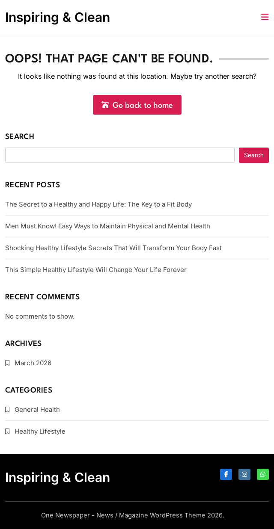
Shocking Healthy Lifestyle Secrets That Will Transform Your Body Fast (113, 248)
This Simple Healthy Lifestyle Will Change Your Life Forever (96, 270)
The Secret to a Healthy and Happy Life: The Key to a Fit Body (98, 204)
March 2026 (33, 363)
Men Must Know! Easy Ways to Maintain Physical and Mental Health (107, 226)
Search (19, 137)
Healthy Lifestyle (40, 431)
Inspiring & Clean (57, 17)
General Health (37, 409)
